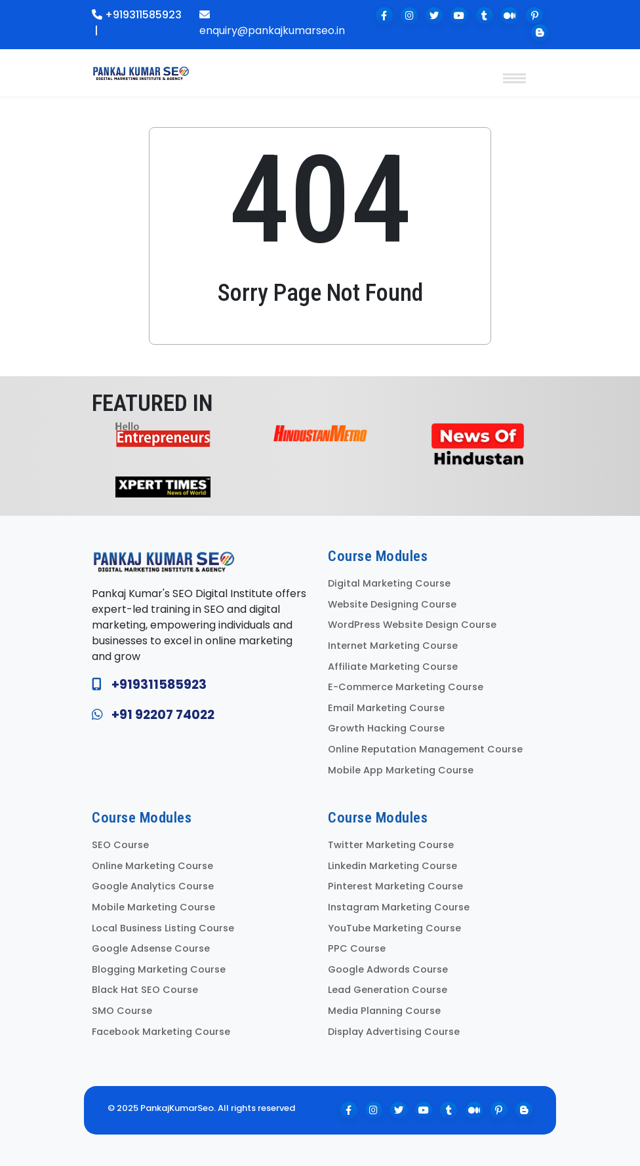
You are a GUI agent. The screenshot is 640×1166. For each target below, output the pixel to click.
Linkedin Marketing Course (392, 865)
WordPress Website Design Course (412, 624)
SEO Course (120, 844)
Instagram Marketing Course (399, 907)
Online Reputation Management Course (425, 749)
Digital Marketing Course (389, 583)
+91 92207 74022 (162, 715)
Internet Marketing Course (393, 645)
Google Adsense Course (151, 948)
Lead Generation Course (387, 989)
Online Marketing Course (152, 865)
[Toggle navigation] (514, 68)
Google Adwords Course (388, 969)
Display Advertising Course (394, 1031)
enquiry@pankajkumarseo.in (272, 23)
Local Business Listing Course (163, 928)
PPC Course (357, 948)
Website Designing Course (392, 604)
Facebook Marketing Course (161, 1031)
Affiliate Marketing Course (393, 666)
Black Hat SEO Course (145, 989)
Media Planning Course (384, 1010)
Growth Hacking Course (386, 728)
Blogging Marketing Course (159, 969)
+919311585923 (137, 14)
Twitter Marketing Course (391, 844)
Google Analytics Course (153, 886)
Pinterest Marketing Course (395, 886)
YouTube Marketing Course (394, 928)
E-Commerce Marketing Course (405, 686)
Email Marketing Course (386, 707)
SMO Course (122, 1010)
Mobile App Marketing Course (400, 770)
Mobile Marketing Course (153, 907)
